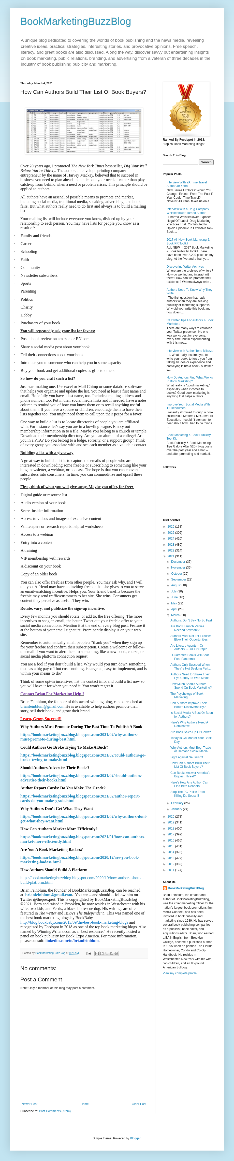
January (177, 809)
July (174, 591)
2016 (171, 840)
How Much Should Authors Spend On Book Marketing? (191, 685)
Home (85, 1104)
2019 (171, 822)
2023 (171, 544)
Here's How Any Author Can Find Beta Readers (189, 784)
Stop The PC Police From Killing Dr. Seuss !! (187, 793)
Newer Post (29, 1104)
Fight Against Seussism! (186, 757)
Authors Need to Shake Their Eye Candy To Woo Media (190, 676)
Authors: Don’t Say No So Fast (191, 620)
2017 (171, 834)
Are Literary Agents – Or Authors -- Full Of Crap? (188, 647)
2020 (171, 816)
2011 (171, 870)
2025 (171, 532)
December (178, 561)
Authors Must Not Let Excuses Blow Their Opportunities (190, 637)
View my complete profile (180, 973)
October (177, 573)
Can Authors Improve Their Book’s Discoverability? (188, 704)
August (176, 585)
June (175, 597)
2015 (171, 846)
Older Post (139, 1104)
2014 (171, 852)
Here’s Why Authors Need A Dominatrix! (189, 724)
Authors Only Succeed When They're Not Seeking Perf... (190, 666)
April (174, 609)
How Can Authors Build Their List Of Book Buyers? (190, 764)
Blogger (135, 1138)
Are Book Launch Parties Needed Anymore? (187, 628)
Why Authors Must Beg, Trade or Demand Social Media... (190, 749)
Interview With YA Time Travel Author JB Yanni (187, 184)
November (178, 567)
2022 (171, 550)
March (176, 615)
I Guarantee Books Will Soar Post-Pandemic (189, 656)
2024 (171, 538)
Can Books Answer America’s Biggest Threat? (190, 774)
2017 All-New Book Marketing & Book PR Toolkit (188, 241)
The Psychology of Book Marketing (186, 695)
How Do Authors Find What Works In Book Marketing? (190, 379)
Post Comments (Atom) (55, 1111)
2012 (171, 864)
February (177, 803)
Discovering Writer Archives (185, 266)
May (174, 603)
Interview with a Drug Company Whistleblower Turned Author (188, 210)
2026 (171, 526)
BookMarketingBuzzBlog (75, 21)
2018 (171, 828)
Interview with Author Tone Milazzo (190, 351)
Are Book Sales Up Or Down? (190, 732)
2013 (171, 858)
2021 (171, 556)
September (179, 579)
